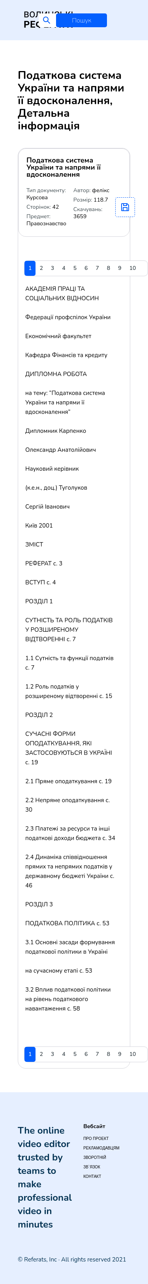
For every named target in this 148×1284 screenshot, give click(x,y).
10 (132, 268)
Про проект (96, 1138)
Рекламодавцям (101, 1148)
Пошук (81, 20)
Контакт (92, 1176)
